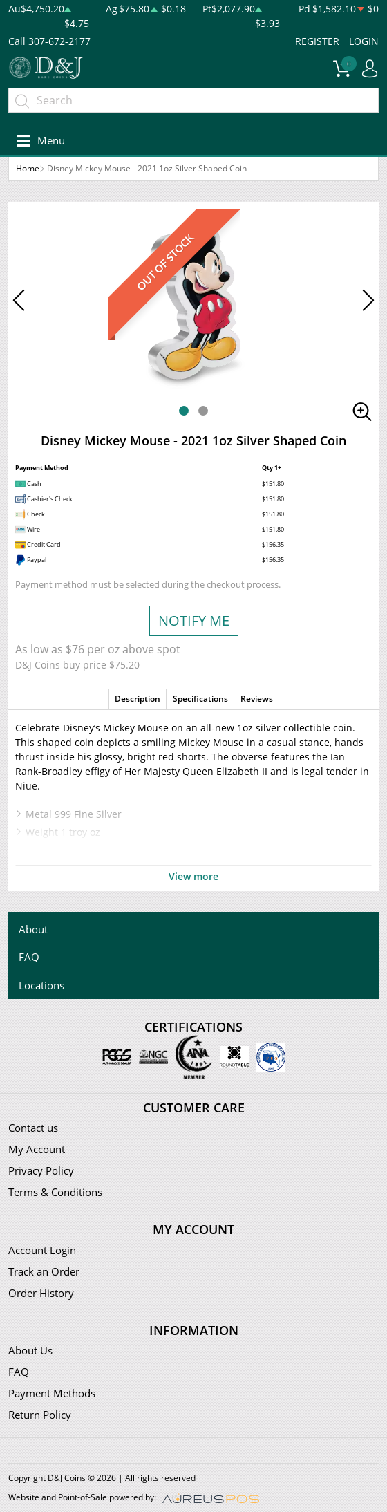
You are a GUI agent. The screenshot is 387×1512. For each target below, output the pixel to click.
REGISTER (317, 41)
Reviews (256, 698)
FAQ (29, 957)
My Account (36, 1149)
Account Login (42, 1250)
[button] (184, 411)
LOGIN (364, 41)
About (33, 929)
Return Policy (39, 1414)
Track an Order (43, 1271)
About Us (30, 1350)
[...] (193, 100)
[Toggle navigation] (38, 141)
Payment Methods (51, 1393)
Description (137, 698)
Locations (41, 985)
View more (193, 876)
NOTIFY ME (193, 620)
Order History (41, 1293)
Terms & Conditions (55, 1192)
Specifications (200, 698)
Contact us (33, 1128)
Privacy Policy (41, 1170)
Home (27, 168)
